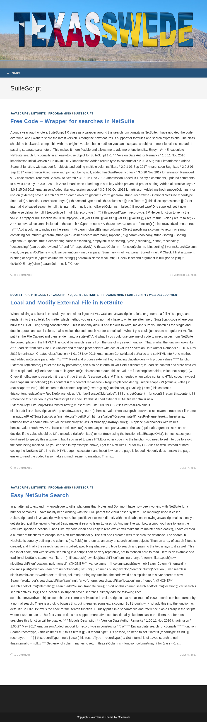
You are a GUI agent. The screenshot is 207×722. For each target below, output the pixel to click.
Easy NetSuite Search (39, 495)
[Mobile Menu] (13, 73)
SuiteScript (83, 113)
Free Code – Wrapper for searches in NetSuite (72, 121)
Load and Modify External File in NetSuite (66, 302)
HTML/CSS (38, 295)
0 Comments (23, 275)
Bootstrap (19, 295)
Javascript (19, 113)
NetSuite (38, 113)
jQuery (76, 295)
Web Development (164, 295)
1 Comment (22, 654)
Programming (59, 113)
